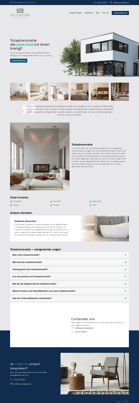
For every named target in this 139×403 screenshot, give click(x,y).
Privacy (118, 401)
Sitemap (126, 401)
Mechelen (57, 201)
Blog (97, 13)
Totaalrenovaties (75, 13)
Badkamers (89, 13)
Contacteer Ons (19, 61)
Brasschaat (97, 201)
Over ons (105, 13)
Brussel (56, 205)
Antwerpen (17, 201)
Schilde (16, 205)
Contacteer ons (120, 13)
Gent (95, 205)
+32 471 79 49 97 (102, 2)
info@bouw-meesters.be (121, 2)
